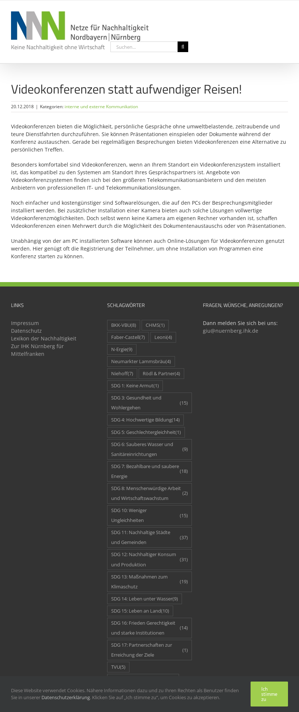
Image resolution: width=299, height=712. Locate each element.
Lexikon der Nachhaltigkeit (43, 338)
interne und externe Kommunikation (101, 106)
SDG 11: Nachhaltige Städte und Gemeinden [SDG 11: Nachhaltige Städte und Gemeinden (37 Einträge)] (149, 537)
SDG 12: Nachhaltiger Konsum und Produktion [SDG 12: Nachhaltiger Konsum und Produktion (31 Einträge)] (149, 559)
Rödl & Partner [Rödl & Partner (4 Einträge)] (161, 374)
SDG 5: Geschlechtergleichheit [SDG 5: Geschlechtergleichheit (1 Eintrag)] (146, 432)
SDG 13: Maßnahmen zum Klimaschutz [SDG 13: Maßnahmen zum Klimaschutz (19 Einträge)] (149, 582)
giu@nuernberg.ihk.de (230, 330)
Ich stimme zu (269, 694)
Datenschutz (26, 330)
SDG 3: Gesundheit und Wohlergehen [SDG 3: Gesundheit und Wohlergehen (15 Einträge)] (149, 403)
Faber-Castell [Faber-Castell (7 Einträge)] (128, 337)
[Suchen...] (144, 46)
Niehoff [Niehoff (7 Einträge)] (122, 374)
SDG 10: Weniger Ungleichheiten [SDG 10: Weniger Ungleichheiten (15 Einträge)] (149, 515)
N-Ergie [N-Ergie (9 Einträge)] (121, 349)
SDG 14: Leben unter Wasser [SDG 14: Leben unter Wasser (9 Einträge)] (144, 599)
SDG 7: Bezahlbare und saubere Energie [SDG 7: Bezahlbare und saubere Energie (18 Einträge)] (149, 471)
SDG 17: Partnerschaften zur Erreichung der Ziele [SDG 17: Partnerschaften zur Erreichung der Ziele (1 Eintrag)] (149, 650)
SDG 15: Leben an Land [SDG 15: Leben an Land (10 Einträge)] (140, 611)
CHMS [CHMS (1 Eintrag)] (155, 325)
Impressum (25, 323)
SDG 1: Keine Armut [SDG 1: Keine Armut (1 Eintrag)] (135, 386)
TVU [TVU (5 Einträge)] (118, 667)
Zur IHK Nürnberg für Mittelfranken (37, 350)
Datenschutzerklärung (65, 697)
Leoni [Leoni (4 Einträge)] (163, 337)
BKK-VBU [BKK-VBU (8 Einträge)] (123, 325)
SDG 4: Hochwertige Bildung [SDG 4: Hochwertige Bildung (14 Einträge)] (145, 420)
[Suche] (183, 46)
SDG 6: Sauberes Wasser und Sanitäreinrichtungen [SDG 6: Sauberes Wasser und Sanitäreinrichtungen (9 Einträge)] (149, 449)
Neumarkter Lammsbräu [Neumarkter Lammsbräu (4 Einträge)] (141, 361)
